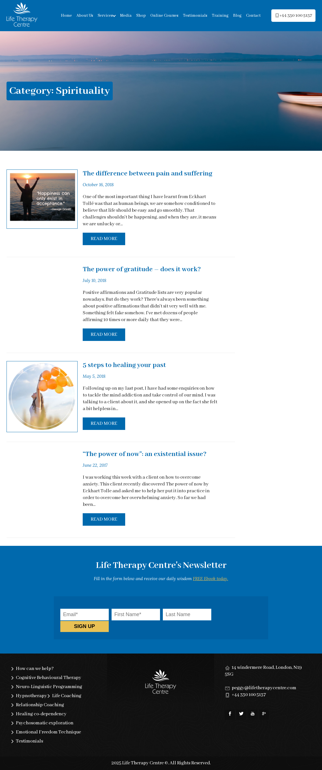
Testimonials (195, 15)
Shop (141, 15)
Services (105, 15)
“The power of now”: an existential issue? (144, 454)
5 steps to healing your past (124, 365)
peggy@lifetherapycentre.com (264, 688)
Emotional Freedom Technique (48, 732)
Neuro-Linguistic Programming (49, 687)
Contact (253, 15)
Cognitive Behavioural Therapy (48, 678)
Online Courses (164, 15)
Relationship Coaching (40, 705)
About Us (84, 15)
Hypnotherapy (31, 696)
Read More (104, 239)
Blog (237, 15)
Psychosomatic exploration (44, 723)
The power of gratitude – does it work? (142, 269)
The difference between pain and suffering (147, 173)
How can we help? (35, 669)
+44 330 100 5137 (249, 695)
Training (220, 15)
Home (66, 15)
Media (126, 15)
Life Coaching (66, 696)
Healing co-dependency (41, 714)
